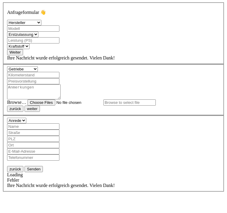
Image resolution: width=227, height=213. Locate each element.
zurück (15, 111)
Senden (33, 172)
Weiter (15, 52)
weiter (32, 111)
